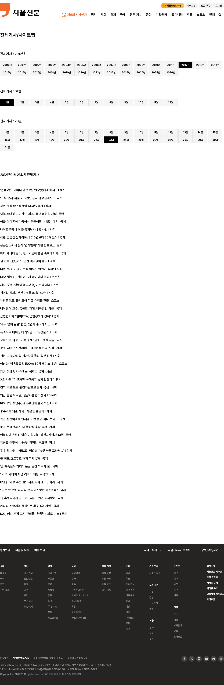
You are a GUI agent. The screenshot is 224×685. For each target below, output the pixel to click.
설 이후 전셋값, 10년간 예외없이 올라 (24, 261)
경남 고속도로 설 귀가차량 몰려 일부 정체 (26, 356)
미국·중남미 (76, 601)
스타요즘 (178, 636)
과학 (26, 595)
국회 (2, 578)
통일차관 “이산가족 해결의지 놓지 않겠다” (27, 379)
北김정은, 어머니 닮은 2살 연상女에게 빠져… (28, 190)
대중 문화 (130, 595)
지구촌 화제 (76, 612)
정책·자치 (136, 14)
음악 (128, 573)
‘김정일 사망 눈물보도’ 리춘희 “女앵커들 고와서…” (32, 450)
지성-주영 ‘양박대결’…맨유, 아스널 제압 (25, 285)
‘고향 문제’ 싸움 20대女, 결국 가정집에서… (27, 198)
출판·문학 (130, 589)
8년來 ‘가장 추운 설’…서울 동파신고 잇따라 (27, 482)
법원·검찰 (28, 578)
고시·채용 (106, 589)
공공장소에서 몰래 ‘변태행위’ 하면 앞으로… (27, 245)
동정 (151, 633)
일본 (73, 584)
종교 (128, 601)
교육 (26, 589)
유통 (50, 595)
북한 (2, 584)
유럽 (73, 606)
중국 (73, 578)
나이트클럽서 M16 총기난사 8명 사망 (24, 229)
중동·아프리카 (77, 589)
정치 (94, 14)
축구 (176, 578)
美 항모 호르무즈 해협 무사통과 (20, 458)
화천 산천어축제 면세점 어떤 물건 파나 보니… (29, 419)
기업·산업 (52, 573)
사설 (151, 591)
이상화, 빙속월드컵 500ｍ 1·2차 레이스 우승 (28, 363)
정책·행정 (106, 573)
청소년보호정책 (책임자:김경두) (48, 658)
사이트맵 (211, 599)
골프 (176, 584)
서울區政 (106, 584)
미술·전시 (130, 584)
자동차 (51, 589)
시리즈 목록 (154, 573)
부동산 (51, 578)
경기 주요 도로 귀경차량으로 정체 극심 (24, 387)
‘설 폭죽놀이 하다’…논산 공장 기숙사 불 (25, 466)
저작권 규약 (212, 588)
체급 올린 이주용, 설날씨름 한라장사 (23, 395)
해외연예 (178, 625)
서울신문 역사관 (214, 571)
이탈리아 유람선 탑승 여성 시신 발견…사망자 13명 (32, 435)
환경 (26, 584)
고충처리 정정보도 (215, 593)
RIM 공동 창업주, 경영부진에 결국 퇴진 (24, 403)
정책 (50, 612)
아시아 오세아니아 (80, 595)
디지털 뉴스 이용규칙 (77, 658)
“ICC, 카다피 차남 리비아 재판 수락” (23, 474)
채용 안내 (39, 550)
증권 (50, 601)
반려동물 (130, 617)
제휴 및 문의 (22, 550)
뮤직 (176, 631)
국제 (123, 14)
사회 (103, 14)
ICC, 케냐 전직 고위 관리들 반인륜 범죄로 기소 (29, 514)
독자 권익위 (212, 577)
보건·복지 (28, 606)
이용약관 (4, 658)
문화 (148, 14)
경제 (113, 14)
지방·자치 (106, 578)
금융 (50, 584)
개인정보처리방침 (21, 658)
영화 (128, 623)
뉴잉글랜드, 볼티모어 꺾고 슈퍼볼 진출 (24, 300)
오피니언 (177, 14)
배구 (176, 595)
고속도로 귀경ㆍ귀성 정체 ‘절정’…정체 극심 (27, 340)
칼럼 (151, 597)
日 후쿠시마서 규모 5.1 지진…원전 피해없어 (28, 498)
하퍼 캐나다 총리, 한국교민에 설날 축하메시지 (29, 253)
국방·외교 (4, 589)
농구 (176, 589)
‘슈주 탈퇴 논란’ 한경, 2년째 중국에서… (25, 324)
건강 (128, 612)
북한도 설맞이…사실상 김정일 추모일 (23, 442)
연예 (212, 14)
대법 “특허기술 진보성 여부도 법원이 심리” (27, 269)
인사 (151, 627)
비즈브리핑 (53, 617)
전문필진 (153, 603)
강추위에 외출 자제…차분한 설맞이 (22, 411)
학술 (128, 578)
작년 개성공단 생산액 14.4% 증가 (21, 206)
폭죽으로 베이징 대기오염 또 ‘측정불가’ (24, 332)
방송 (176, 614)
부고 (151, 638)
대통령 (3, 573)
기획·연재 (162, 14)
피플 (190, 14)
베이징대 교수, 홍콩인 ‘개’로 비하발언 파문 (27, 308)
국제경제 (75, 573)
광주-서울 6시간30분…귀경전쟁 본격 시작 (27, 348)
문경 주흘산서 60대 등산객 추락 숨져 (23, 427)
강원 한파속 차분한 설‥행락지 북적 (22, 371)
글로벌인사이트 (78, 617)
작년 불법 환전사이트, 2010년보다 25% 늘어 (29, 237)
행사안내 (5, 550)
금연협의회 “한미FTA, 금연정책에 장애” (25, 316)
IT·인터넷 (52, 606)
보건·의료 (28, 601)
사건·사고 (28, 573)
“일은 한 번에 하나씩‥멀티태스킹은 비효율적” (29, 490)
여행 (128, 606)
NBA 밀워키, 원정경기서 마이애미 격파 (24, 277)
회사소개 (211, 566)
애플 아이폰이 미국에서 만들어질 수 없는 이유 (29, 221)
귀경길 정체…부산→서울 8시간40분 (23, 293)
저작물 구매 (212, 582)
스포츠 (201, 14)
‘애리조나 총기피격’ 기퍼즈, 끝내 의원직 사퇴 (28, 214)
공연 (128, 628)
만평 (151, 608)
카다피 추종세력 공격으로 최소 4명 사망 (25, 506)
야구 (176, 573)
